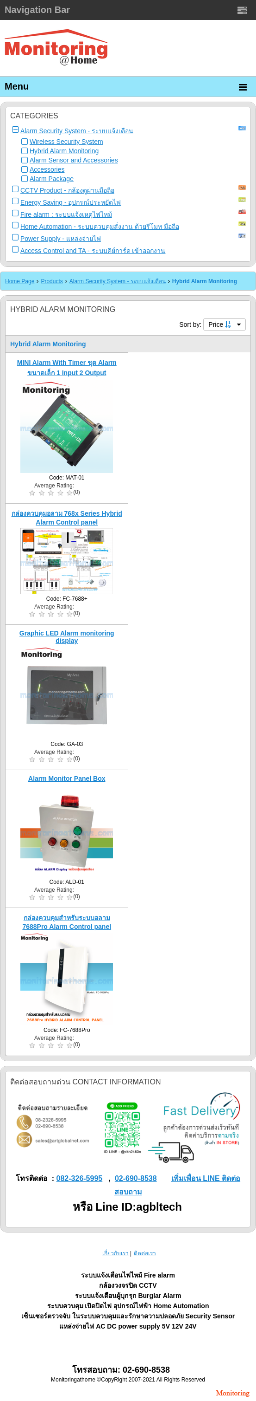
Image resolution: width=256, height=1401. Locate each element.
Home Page (19, 281)
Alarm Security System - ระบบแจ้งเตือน (76, 131)
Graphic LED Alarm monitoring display (66, 636)
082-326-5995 (79, 1178)
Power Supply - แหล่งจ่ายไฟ (60, 238)
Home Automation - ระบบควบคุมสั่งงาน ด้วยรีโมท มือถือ (99, 226)
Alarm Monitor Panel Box (66, 778)
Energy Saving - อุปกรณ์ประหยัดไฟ (70, 202)
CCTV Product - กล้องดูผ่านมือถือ (67, 190)
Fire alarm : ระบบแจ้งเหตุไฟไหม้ (66, 214)
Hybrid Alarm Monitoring (64, 151)
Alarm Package (52, 178)
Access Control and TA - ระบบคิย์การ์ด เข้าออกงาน (92, 250)
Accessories (47, 169)
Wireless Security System (66, 141)
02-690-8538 (136, 1178)
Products (51, 281)
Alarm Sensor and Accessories (74, 160)
